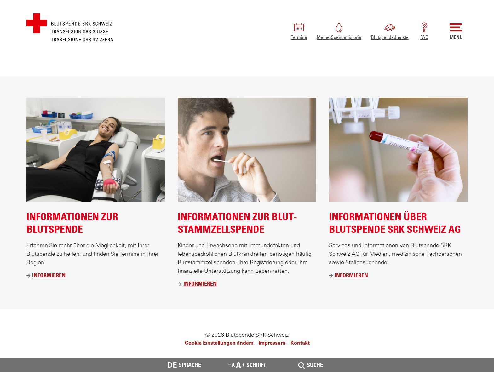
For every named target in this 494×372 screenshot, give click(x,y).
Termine (299, 30)
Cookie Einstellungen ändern (219, 343)
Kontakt (300, 343)
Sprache (184, 364)
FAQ (424, 30)
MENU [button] (456, 30)
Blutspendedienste (390, 30)
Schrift (247, 364)
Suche (310, 365)
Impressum (272, 343)
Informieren (49, 275)
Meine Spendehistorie (339, 30)
